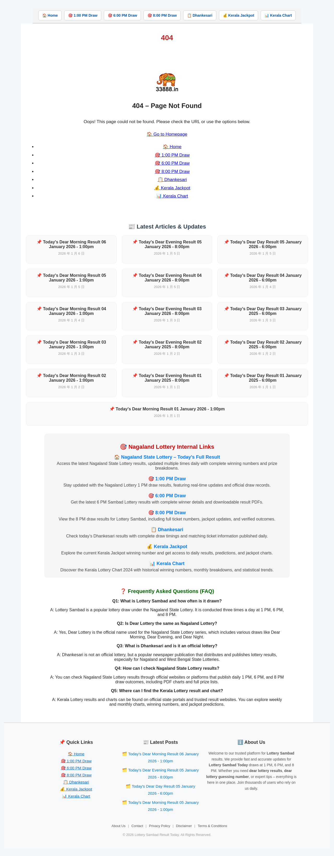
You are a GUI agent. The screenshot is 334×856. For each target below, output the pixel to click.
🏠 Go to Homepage (167, 134)
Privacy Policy (159, 826)
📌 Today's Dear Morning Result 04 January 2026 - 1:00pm (71, 311)
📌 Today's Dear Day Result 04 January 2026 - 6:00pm (263, 277)
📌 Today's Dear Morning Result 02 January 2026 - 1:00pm (71, 377)
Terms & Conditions (212, 826)
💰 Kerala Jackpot (238, 15)
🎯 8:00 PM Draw (162, 15)
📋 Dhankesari (199, 15)
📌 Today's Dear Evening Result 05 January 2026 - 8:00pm (166, 244)
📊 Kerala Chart (278, 15)
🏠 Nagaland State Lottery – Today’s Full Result (167, 457)
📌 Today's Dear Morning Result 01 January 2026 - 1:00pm (167, 409)
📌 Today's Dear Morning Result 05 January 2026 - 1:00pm (71, 277)
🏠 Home (50, 15)
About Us (119, 826)
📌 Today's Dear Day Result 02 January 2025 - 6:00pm (263, 344)
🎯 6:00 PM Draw (122, 15)
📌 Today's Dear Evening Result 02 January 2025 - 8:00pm (166, 344)
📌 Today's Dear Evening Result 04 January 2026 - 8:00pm (166, 277)
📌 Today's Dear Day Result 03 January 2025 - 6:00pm (263, 311)
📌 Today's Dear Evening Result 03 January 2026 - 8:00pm (166, 311)
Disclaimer (184, 826)
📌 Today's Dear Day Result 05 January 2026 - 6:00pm (263, 244)
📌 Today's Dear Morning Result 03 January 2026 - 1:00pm (71, 344)
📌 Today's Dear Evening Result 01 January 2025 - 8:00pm (166, 377)
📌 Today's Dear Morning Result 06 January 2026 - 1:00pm (71, 244)
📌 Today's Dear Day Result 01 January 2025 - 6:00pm (263, 377)
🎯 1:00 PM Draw (82, 15)
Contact (137, 826)
